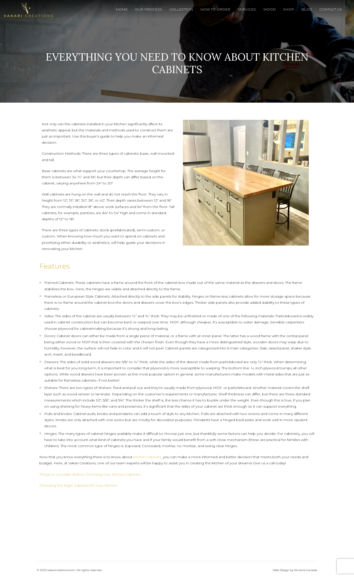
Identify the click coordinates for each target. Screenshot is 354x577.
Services (247, 9)
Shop (288, 9)
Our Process (148, 9)
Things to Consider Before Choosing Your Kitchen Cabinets (90, 474)
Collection (181, 9)
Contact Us (330, 9)
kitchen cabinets (147, 457)
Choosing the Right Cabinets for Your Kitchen (78, 485)
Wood (269, 9)
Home (122, 9)
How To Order (215, 9)
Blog (306, 9)
